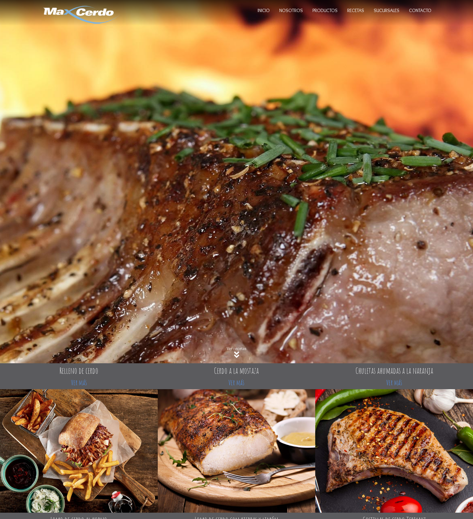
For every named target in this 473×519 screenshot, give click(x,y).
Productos (325, 10)
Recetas (355, 10)
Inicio (264, 10)
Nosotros (291, 10)
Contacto (420, 10)
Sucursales (386, 10)
